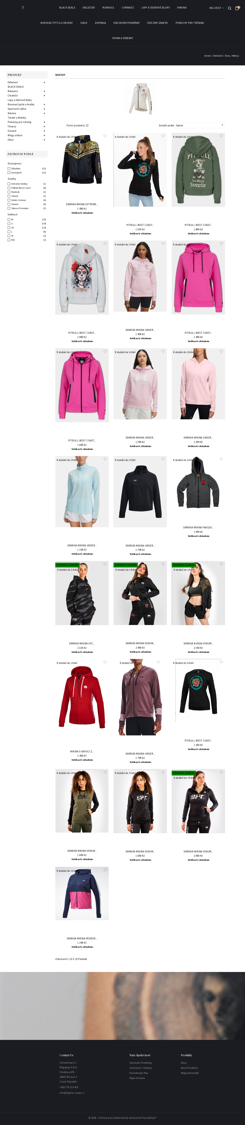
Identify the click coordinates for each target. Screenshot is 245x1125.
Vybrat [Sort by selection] (200, 125)
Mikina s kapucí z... (82, 751)
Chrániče (128, 7)
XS (12, 227)
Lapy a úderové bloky (156, 7)
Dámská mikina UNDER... (140, 330)
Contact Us (67, 1055)
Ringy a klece (15, 135)
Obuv (84, 23)
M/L (13, 239)
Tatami (14, 196)
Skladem (16, 168)
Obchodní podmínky (126, 22)
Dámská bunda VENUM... (198, 643)
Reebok (15, 191)
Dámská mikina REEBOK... (82, 938)
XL (12, 235)
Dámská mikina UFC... (82, 643)
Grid (57, 125)
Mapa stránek (137, 1078)
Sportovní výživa (17, 108)
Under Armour (18, 200)
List (61, 125)
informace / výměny (140, 1067)
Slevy (184, 1062)
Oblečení (89, 7)
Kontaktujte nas (138, 1073)
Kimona (182, 7)
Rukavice (108, 7)
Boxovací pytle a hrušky (56, 23)
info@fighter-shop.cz (72, 1092)
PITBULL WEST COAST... (198, 225)
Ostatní (12, 130)
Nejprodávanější (190, 1073)
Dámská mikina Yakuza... (198, 527)
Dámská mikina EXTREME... (82, 204)
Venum (15, 204)
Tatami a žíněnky (122, 38)
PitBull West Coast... (140, 225)
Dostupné (16, 172)
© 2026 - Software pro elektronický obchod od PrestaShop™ (122, 1117)
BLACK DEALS (67, 7)
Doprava (100, 22)
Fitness (12, 126)
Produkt (15, 75)
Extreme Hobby (19, 183)
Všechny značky (157, 23)
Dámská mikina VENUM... (140, 643)
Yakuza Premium (20, 208)
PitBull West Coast (21, 187)
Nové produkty (189, 1067)
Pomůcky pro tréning (190, 23)
